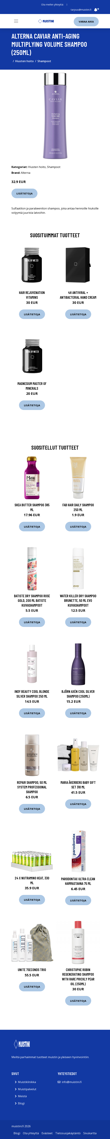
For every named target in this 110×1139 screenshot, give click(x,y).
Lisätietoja (24, 193)
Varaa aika (86, 21)
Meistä (22, 1096)
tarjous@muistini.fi (81, 9)
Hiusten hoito (24, 61)
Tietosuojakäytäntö (68, 1133)
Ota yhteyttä (31, 1133)
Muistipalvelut (27, 1089)
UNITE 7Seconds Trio (32, 969)
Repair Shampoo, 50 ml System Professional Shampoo (32, 787)
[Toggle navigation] (16, 21)
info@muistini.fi (72, 1082)
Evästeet (47, 1133)
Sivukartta (89, 1133)
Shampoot (44, 61)
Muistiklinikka (27, 1082)
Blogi (21, 1103)
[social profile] (67, 4)
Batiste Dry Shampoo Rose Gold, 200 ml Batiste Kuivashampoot (32, 600)
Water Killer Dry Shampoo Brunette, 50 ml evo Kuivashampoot (78, 600)
